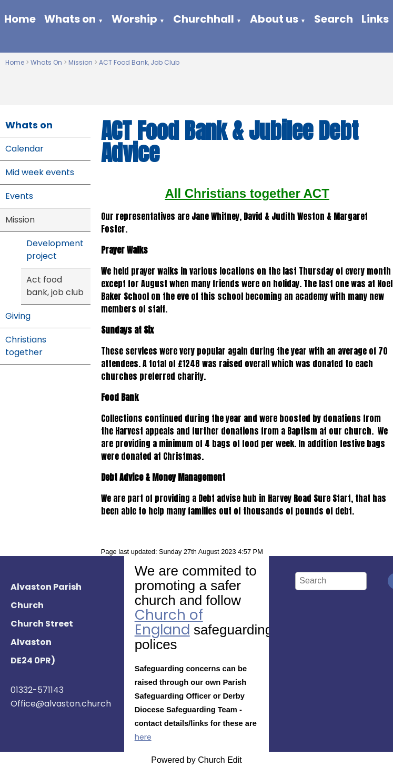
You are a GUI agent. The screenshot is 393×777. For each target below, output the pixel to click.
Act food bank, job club (55, 286)
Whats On (46, 62)
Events (19, 196)
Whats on (70, 19)
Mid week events (39, 172)
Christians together (25, 346)
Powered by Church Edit (196, 759)
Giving (18, 316)
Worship (134, 19)
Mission (81, 62)
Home (20, 19)
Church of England (169, 622)
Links (375, 19)
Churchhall (203, 19)
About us (274, 19)
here (143, 737)
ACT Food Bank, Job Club (139, 62)
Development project (55, 249)
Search (333, 19)
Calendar (24, 149)
